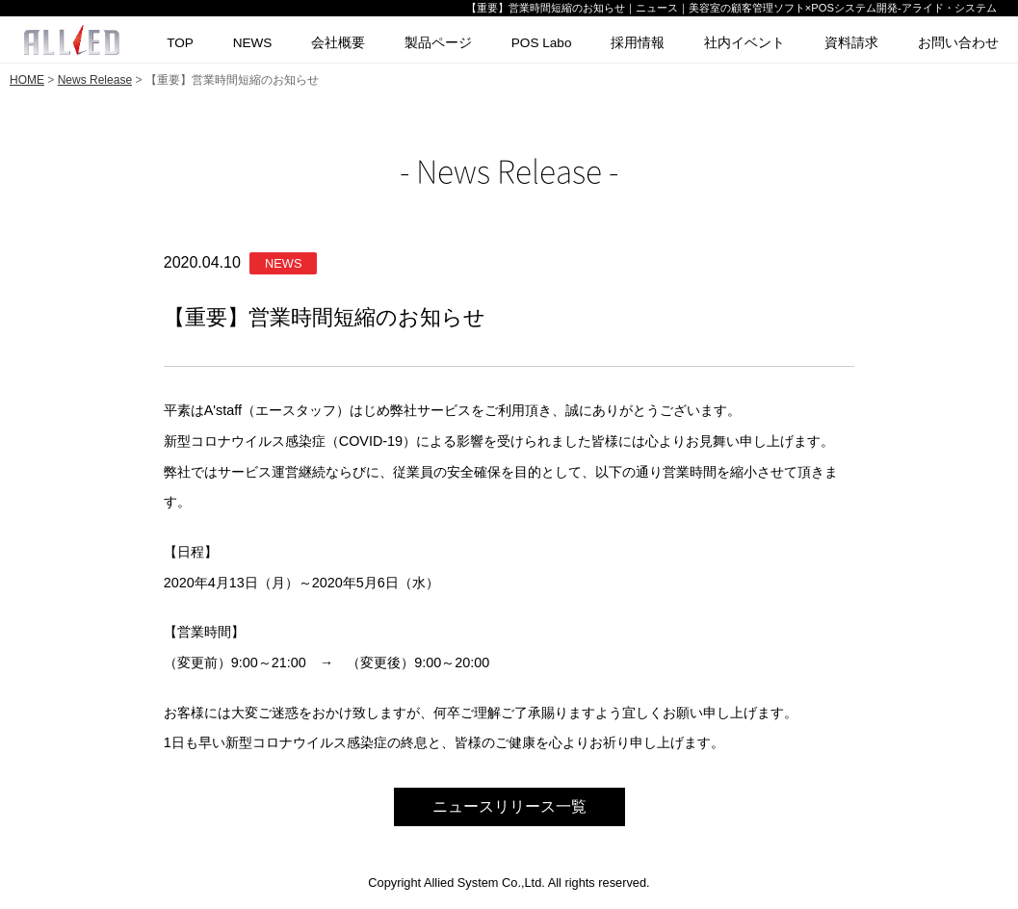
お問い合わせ (958, 43)
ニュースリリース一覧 (509, 806)
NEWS (253, 43)
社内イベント (744, 43)
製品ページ (438, 43)
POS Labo (541, 43)
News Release (95, 80)
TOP (180, 43)
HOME (27, 80)
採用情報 (638, 43)
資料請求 (851, 43)
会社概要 (338, 43)
